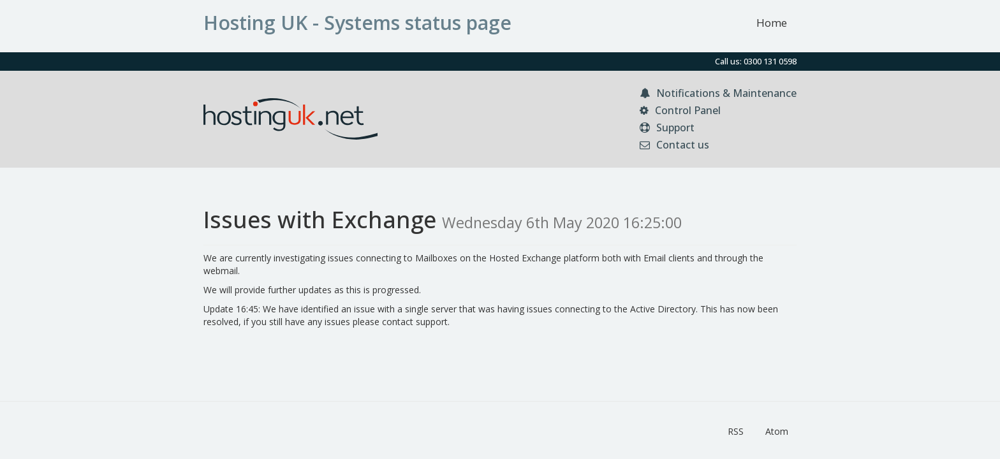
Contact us (674, 145)
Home (771, 22)
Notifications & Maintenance (718, 93)
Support (667, 127)
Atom (776, 431)
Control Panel (680, 110)
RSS (736, 431)
